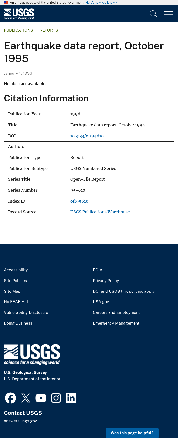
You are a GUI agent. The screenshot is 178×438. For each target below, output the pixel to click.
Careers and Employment (116, 312)
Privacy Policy (106, 281)
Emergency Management (116, 323)
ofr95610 (79, 201)
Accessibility (16, 270)
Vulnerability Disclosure (26, 312)
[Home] (19, 18)
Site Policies (15, 281)
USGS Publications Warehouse (100, 212)
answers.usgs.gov (20, 421)
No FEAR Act (16, 302)
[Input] (126, 14)
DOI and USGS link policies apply (124, 291)
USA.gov (101, 302)
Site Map (12, 291)
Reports (49, 30)
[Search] (154, 14)
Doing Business (18, 323)
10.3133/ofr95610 (87, 136)
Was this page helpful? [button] (132, 433)
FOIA (97, 270)
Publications (18, 30)
